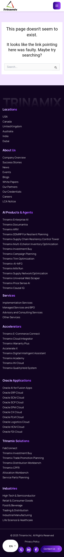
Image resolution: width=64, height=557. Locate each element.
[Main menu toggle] (57, 5)
